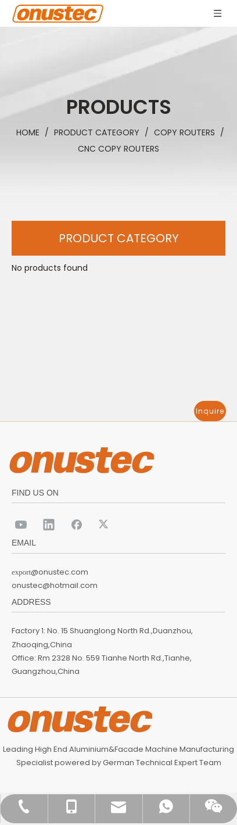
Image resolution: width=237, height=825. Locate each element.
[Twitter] (104, 524)
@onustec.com (59, 572)
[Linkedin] (49, 524)
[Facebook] (76, 524)
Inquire (210, 411)
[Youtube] (21, 524)
